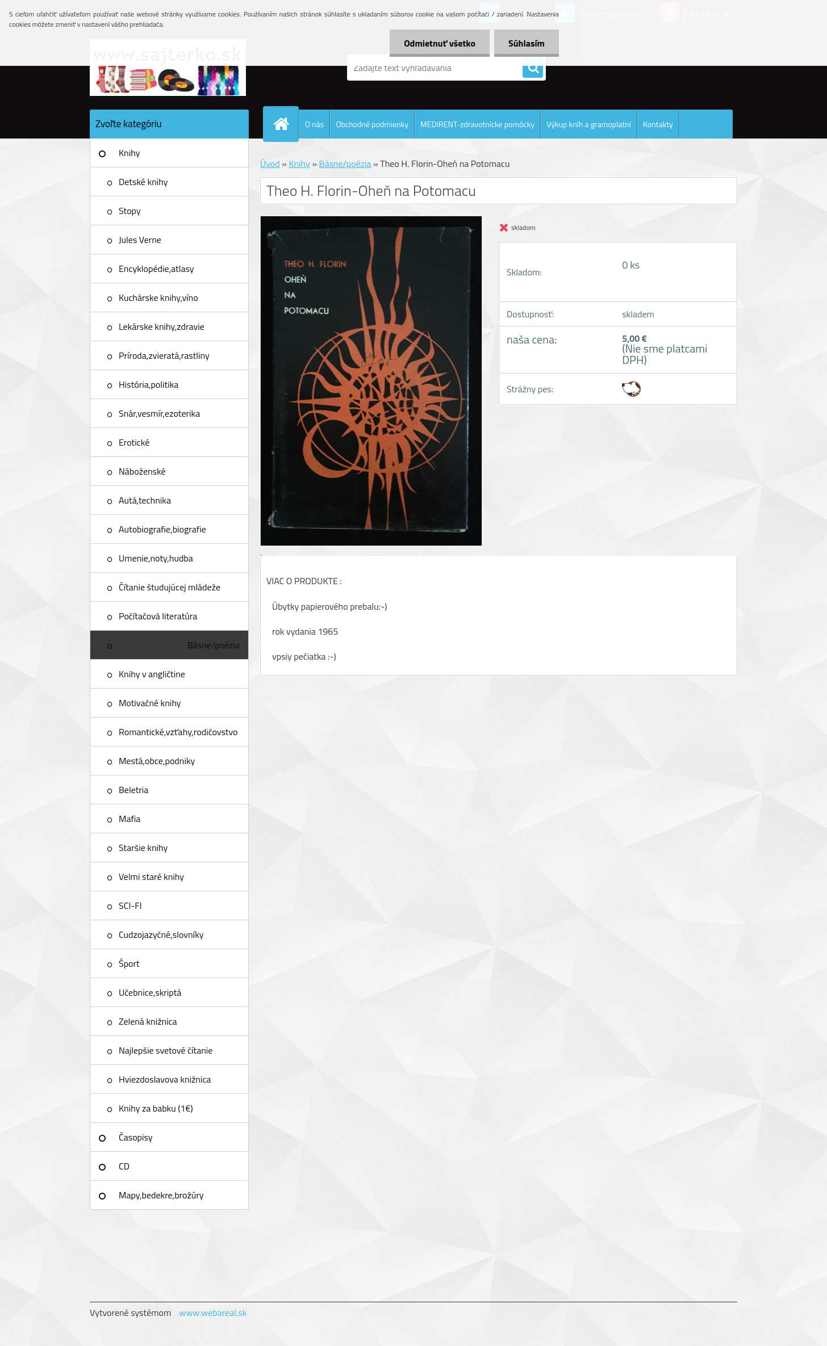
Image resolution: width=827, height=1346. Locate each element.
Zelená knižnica (148, 1021)
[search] (533, 68)
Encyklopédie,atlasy (156, 268)
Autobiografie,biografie (162, 529)
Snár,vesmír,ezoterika (159, 413)
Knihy (129, 153)
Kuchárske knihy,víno (158, 297)
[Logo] (168, 67)
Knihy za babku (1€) (156, 1108)
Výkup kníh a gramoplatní (588, 124)
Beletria (133, 789)
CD (124, 1166)
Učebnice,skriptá (150, 992)
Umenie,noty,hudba (156, 558)
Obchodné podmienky (372, 124)
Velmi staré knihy (151, 876)
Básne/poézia (213, 645)
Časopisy (136, 1137)
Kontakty (658, 124)
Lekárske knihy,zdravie (161, 326)
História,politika (148, 384)
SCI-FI (130, 905)
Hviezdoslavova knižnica (165, 1079)
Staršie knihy (143, 847)
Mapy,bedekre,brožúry (161, 1195)
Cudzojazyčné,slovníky (161, 934)
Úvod (270, 163)
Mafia (129, 818)
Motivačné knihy (150, 703)
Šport (129, 963)
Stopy (130, 210)
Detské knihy (143, 181)
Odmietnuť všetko (439, 43)
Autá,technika (145, 500)
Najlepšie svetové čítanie (165, 1050)
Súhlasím (526, 43)
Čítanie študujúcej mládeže (169, 587)
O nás (314, 124)
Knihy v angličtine (152, 674)
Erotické (134, 442)
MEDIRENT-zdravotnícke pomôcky (477, 124)
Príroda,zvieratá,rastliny (164, 355)
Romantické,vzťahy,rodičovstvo (178, 732)
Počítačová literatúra (158, 616)
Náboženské (142, 471)
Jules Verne (140, 239)
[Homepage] (286, 124)
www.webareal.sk (213, 1312)
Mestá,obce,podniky (157, 761)
